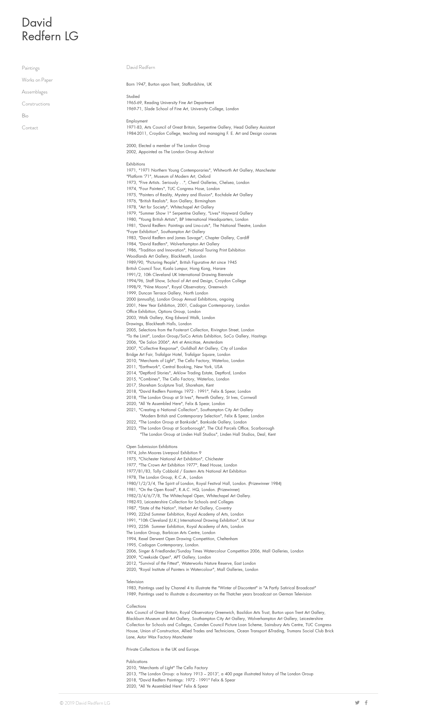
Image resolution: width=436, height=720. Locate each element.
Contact (30, 127)
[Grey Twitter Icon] (357, 703)
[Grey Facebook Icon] (366, 703)
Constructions (36, 103)
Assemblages (35, 92)
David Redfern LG (50, 29)
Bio (25, 115)
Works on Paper (37, 80)
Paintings (31, 68)
